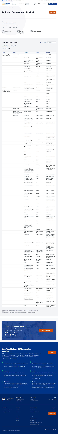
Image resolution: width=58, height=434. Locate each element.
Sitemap (31, 416)
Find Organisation (14, 4)
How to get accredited (6, 411)
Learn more (52, 352)
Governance (18, 411)
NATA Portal (41, 0)
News (17, 413)
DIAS (39, 3)
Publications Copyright (34, 418)
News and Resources (27, 4)
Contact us (18, 416)
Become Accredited (52, 3)
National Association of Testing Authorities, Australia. (12, 428)
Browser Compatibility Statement (36, 422)
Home (3, 7)
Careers (17, 420)
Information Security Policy (35, 411)
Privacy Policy (32, 409)
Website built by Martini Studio (6, 430)
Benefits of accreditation (6, 413)
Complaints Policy (33, 420)
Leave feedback (52, 413)
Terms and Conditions (34, 413)
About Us (35, 4)
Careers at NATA (47, 0)
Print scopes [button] (44, 42)
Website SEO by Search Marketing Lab (15, 430)
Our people (18, 409)
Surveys (17, 418)
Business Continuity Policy (34, 424)
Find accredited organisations (7, 409)
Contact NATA (54, 0)
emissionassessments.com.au (6, 35)
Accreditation (21, 3)
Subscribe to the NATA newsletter (18, 0)
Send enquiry (52, 12)
